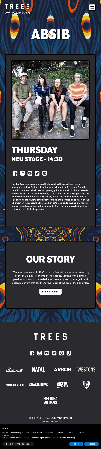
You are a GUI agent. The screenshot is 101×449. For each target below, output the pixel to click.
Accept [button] (92, 444)
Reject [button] (76, 444)
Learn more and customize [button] (18, 444)
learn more (50, 291)
